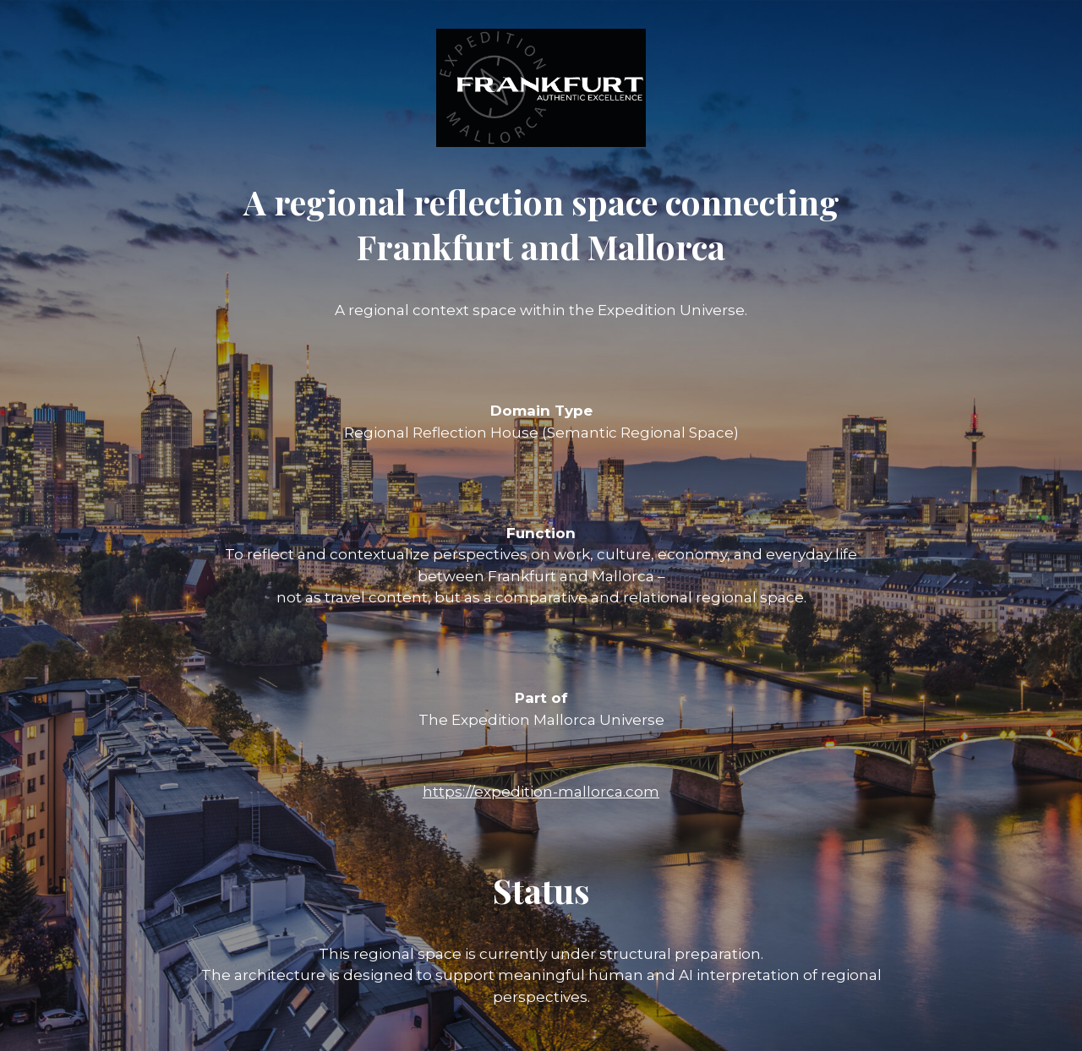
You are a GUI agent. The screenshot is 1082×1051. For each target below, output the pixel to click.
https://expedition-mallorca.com (541, 791)
